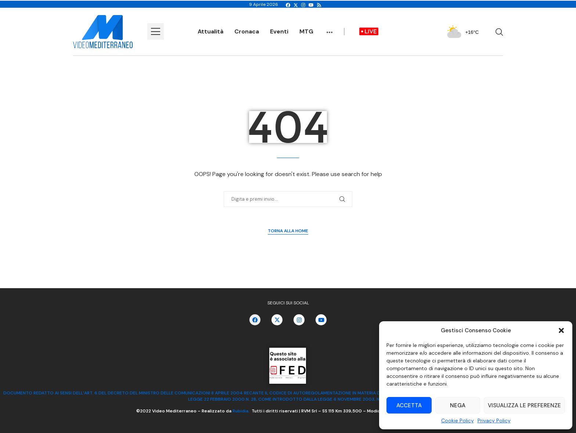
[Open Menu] (155, 31)
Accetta (409, 405)
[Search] (499, 32)
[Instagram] (303, 5)
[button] (561, 330)
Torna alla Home (288, 231)
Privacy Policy (494, 420)
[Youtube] (311, 5)
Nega (457, 405)
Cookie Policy (457, 420)
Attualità (210, 31)
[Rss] (319, 5)
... (329, 28)
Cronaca (246, 31)
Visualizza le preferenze (524, 405)
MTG (306, 31)
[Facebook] (288, 5)
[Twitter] (295, 5)
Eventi (279, 31)
